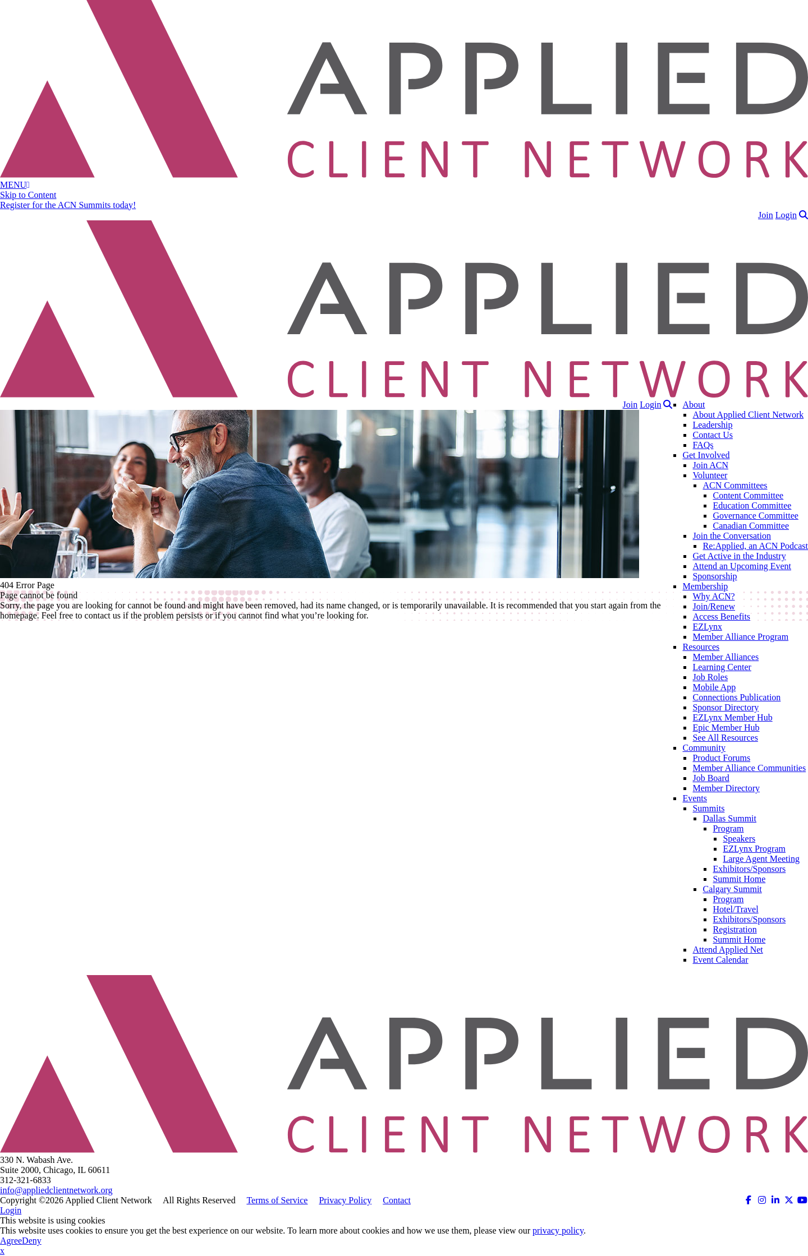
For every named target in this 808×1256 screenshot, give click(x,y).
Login (786, 215)
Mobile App (714, 687)
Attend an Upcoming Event (741, 566)
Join (765, 215)
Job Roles (710, 677)
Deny (32, 1240)
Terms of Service (276, 1200)
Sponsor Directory (725, 707)
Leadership (712, 425)
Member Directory (726, 788)
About (693, 404)
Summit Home (739, 879)
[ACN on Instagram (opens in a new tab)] (762, 1200)
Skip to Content (28, 195)
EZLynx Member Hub (732, 717)
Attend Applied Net (727, 949)
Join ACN (710, 465)
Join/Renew (713, 606)
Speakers (739, 838)
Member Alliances (725, 657)
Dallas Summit (729, 818)
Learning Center (721, 667)
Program (728, 828)
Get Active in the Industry (739, 556)
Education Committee (752, 505)
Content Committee (748, 495)
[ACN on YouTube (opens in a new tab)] (802, 1200)
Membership (705, 586)
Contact (397, 1200)
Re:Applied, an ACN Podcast (755, 546)
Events (694, 798)
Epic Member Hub (725, 727)
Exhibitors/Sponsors (749, 869)
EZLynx (707, 626)
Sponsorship (714, 576)
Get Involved (705, 455)
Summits (708, 808)
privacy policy (558, 1230)
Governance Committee (755, 515)
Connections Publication (736, 697)
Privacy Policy (345, 1200)
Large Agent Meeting (761, 859)
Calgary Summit (732, 889)
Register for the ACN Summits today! (68, 205)
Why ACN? (713, 596)
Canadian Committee (751, 525)
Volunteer (709, 475)
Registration (734, 929)
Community (703, 747)
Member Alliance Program (740, 636)
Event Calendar (720, 959)
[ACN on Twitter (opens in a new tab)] (789, 1200)
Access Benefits (721, 616)
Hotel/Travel (735, 909)
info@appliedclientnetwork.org (56, 1190)
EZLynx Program (754, 848)
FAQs (702, 445)
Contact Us (712, 435)
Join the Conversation (731, 536)
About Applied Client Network (748, 414)
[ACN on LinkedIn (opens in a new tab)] (775, 1200)
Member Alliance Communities (749, 768)
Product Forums (721, 758)
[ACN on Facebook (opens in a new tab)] (748, 1200)
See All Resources (725, 737)
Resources (700, 647)
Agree (11, 1240)
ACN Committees (735, 485)
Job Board (710, 778)
